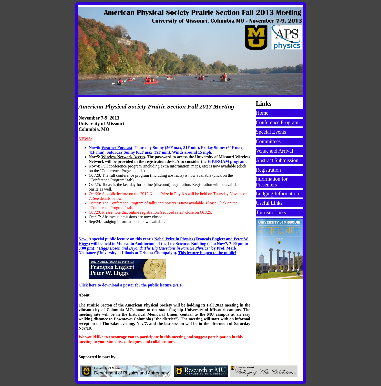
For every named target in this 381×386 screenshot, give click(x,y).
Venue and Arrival (274, 151)
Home (262, 113)
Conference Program (277, 122)
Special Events (271, 132)
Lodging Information (277, 193)
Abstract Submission (277, 160)
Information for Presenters (272, 181)
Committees (268, 141)
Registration (268, 170)
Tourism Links (271, 212)
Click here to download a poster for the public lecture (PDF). (131, 285)
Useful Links (269, 203)
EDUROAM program (227, 161)
